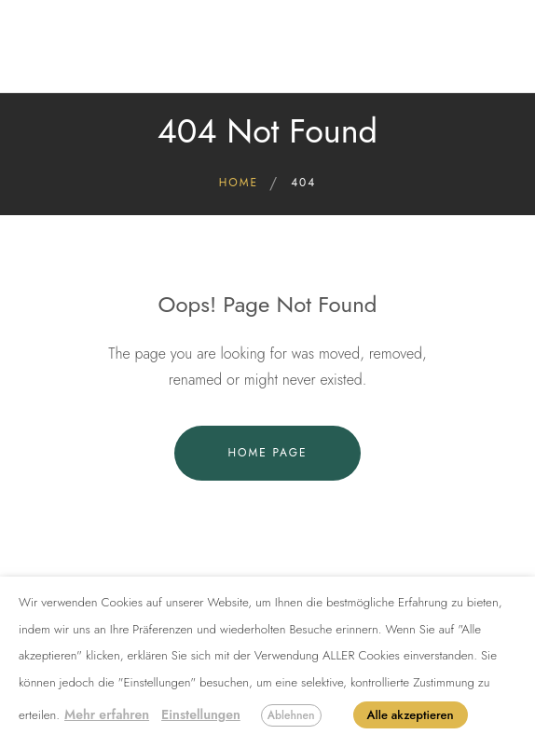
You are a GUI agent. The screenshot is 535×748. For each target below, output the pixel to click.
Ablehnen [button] (291, 715)
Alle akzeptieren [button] (410, 715)
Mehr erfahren (106, 714)
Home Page (267, 452)
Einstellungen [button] (200, 714)
